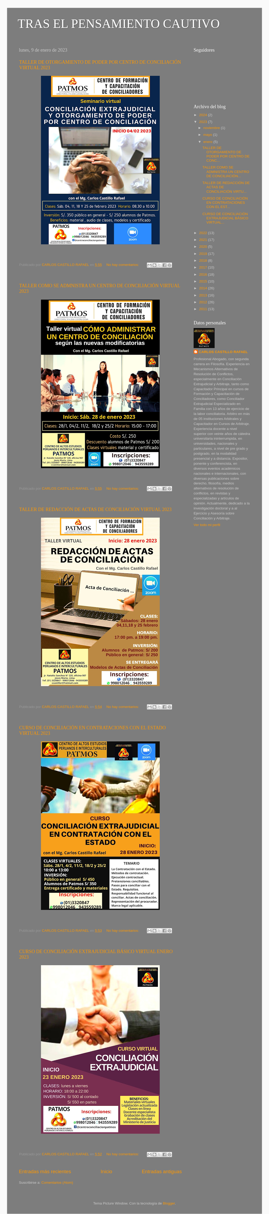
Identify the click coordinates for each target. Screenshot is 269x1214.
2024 (203, 115)
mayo (208, 135)
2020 (203, 247)
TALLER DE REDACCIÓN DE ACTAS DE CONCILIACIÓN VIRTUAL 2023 (95, 509)
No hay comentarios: (123, 265)
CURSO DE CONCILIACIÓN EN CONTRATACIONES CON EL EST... (225, 202)
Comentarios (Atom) (57, 1183)
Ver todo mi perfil (207, 525)
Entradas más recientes (45, 1171)
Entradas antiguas (162, 1171)
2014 (203, 288)
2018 (203, 260)
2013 (203, 295)
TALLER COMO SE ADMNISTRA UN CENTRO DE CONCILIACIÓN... (226, 171)
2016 (203, 274)
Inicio (106, 1171)
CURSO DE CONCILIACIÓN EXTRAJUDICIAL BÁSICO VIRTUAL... (225, 218)
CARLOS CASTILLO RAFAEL (223, 352)
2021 (203, 240)
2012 (203, 302)
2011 (203, 309)
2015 (203, 281)
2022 (203, 233)
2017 (203, 267)
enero (208, 142)
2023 (203, 122)
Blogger (169, 1203)
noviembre (212, 128)
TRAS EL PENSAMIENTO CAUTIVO (119, 24)
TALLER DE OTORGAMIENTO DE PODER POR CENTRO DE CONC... (226, 154)
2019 (203, 254)
